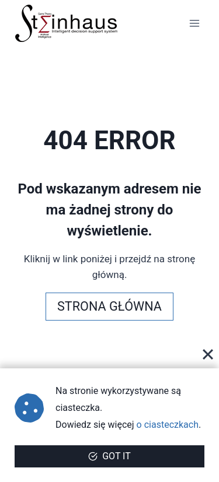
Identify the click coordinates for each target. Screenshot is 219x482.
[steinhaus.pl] (66, 23)
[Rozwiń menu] (194, 23)
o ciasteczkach (168, 424)
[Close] (208, 354)
